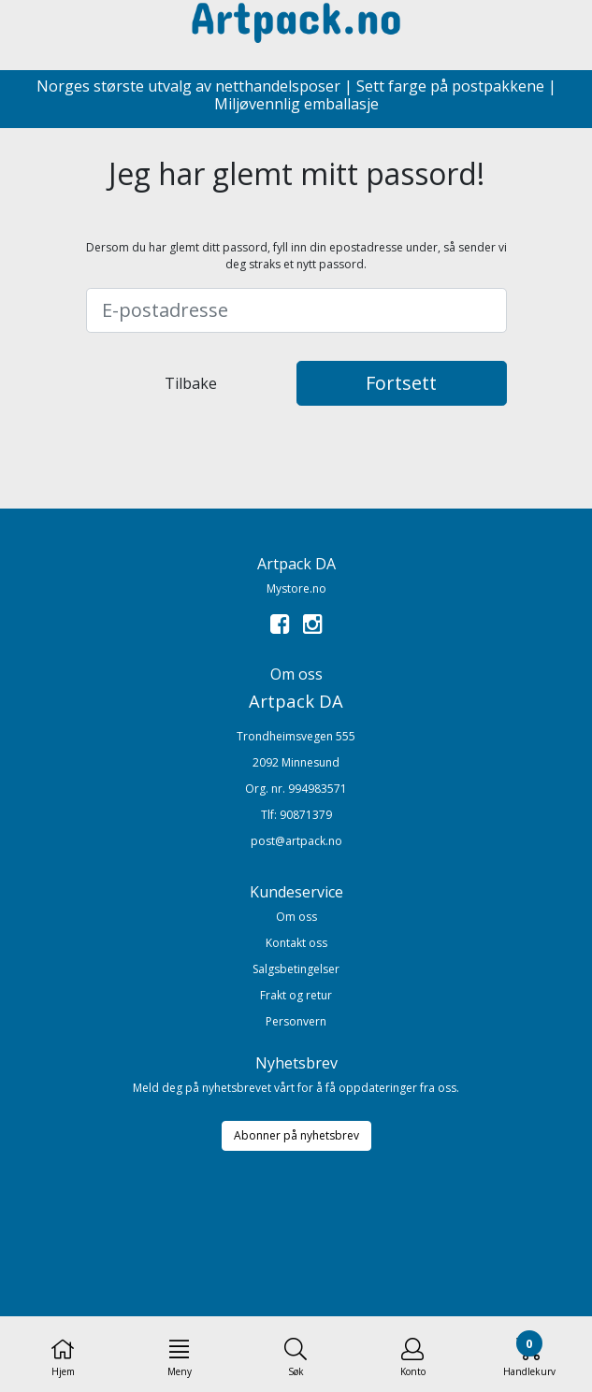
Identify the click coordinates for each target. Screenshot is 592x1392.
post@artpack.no (296, 841)
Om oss (296, 917)
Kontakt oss (296, 943)
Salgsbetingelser (296, 969)
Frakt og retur (296, 995)
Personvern (296, 1021)
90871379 (306, 815)
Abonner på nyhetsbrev (296, 1135)
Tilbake (191, 383)
